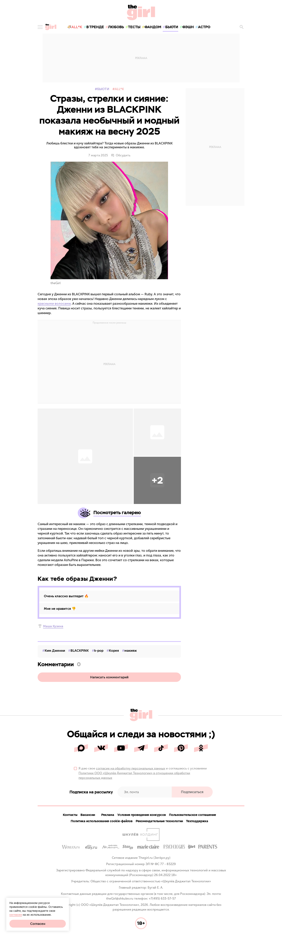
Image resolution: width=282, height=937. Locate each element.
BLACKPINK (79, 650)
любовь (116, 27)
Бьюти (103, 89)
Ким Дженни (55, 650)
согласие (15, 914)
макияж (130, 650)
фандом (153, 27)
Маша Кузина (53, 626)
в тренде (95, 27)
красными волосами (54, 303)
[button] (157, 480)
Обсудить (120, 155)
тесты (134, 27)
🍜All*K (74, 27)
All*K (119, 89)
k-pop (98, 650)
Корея (114, 650)
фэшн (188, 27)
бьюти (171, 27)
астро (204, 27)
